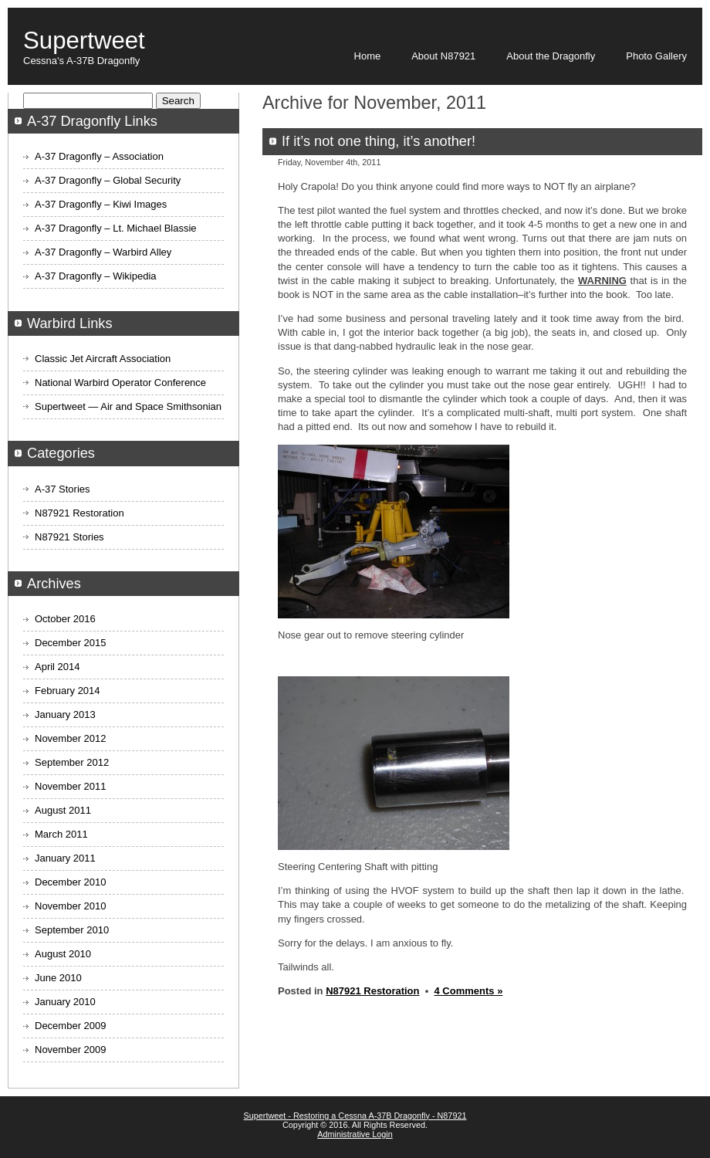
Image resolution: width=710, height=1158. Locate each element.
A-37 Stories (62, 489)
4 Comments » (468, 991)
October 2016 (65, 619)
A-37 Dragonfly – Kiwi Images (101, 204)
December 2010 (70, 882)
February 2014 (67, 690)
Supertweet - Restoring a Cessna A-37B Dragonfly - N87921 (355, 1115)
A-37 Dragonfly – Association (99, 156)
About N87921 (443, 56)
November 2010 (70, 906)
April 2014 (57, 666)
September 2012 (72, 762)
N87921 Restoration (372, 991)
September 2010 (72, 930)
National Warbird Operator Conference (120, 382)
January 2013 (65, 714)
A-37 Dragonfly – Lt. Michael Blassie (116, 228)
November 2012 (70, 738)
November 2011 (70, 786)
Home (367, 56)
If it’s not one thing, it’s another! (378, 141)
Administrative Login (355, 1134)
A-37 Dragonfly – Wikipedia (96, 276)
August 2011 (63, 810)
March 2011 (61, 834)
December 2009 (70, 1025)
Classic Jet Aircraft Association (103, 358)
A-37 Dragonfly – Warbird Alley (103, 252)
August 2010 (63, 954)
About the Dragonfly (550, 56)
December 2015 (70, 642)
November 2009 (70, 1049)
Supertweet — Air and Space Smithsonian (128, 406)
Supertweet (84, 40)
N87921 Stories (69, 537)
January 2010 (65, 1001)
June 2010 (58, 978)
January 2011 (65, 858)
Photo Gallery (656, 56)
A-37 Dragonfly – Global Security (108, 180)
